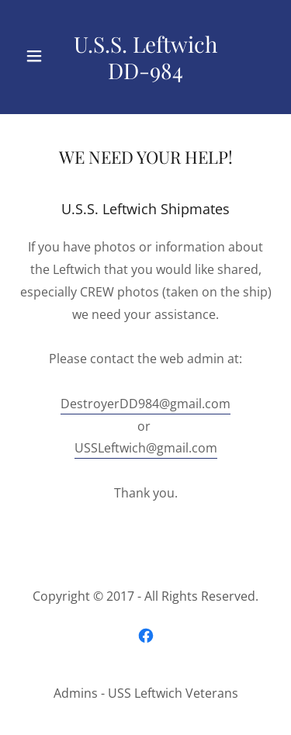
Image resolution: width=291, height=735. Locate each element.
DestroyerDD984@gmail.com (145, 403)
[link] (145, 57)
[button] (38, 55)
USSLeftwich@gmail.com (145, 447)
